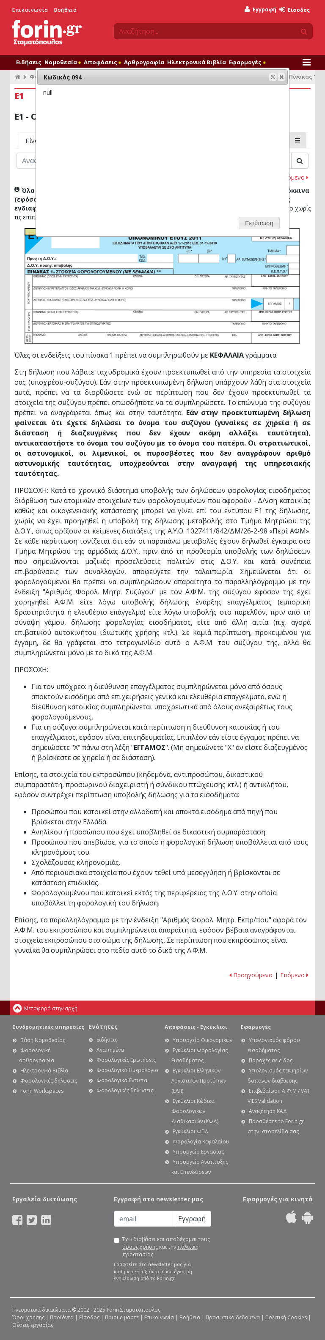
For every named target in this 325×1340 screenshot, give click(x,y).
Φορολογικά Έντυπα (121, 1080)
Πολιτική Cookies (286, 1317)
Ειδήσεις (28, 62)
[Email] (143, 1219)
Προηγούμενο (251, 975)
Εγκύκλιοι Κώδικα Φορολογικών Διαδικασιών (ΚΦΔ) (194, 1111)
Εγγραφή (260, 9)
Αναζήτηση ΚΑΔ (268, 1111)
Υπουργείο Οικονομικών (202, 1040)
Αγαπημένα (110, 1049)
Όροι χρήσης (28, 1317)
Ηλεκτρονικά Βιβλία (196, 62)
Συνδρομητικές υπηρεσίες (48, 1027)
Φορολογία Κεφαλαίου (201, 1141)
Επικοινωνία (30, 10)
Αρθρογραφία (144, 62)
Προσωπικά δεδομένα (233, 1317)
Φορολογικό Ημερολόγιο (127, 1070)
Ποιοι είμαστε (122, 1317)
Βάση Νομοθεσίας (42, 1040)
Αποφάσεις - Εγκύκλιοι (196, 1027)
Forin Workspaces (41, 1090)
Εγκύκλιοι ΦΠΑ (190, 1131)
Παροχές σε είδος (270, 1060)
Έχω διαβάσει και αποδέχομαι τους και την (166, 1247)
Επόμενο (294, 177)
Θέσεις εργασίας (32, 1325)
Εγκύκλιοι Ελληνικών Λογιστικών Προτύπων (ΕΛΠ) (198, 1080)
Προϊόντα (62, 1317)
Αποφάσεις (102, 62)
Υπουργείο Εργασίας (198, 1151)
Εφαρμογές (247, 62)
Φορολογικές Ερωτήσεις (126, 1060)
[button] (281, 77)
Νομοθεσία (62, 62)
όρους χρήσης (140, 1246)
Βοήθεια (65, 10)
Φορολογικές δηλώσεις (48, 1080)
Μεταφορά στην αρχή (50, 1008)
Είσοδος (294, 10)
